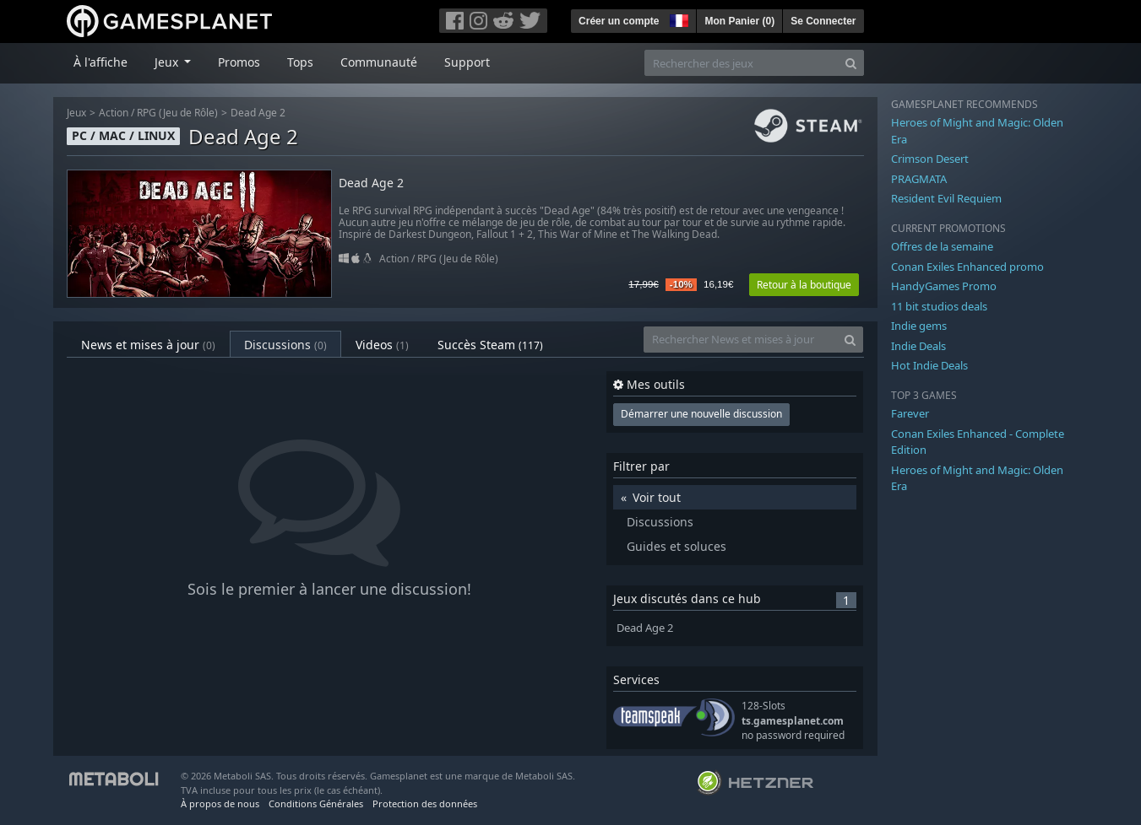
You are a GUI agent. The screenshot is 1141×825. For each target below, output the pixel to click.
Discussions (285, 345)
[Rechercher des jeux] (741, 63)
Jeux (76, 112)
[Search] (851, 63)
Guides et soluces (676, 546)
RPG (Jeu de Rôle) (177, 112)
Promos (239, 62)
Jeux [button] (168, 62)
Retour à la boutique (804, 285)
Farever (910, 413)
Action (113, 112)
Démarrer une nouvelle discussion (701, 414)
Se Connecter (823, 21)
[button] (677, 18)
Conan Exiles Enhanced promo (967, 266)
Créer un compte (619, 21)
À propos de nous (220, 803)
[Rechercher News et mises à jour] (741, 339)
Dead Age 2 (258, 112)
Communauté (378, 62)
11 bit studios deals (939, 306)
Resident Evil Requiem (946, 198)
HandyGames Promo (944, 286)
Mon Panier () (739, 21)
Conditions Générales (316, 803)
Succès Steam (490, 345)
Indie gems (919, 325)
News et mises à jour (148, 345)
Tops (300, 62)
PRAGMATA (919, 178)
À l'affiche (100, 62)
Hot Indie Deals (929, 365)
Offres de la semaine (942, 246)
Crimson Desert (930, 158)
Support (467, 62)
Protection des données (424, 803)
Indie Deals (918, 345)
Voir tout (657, 497)
